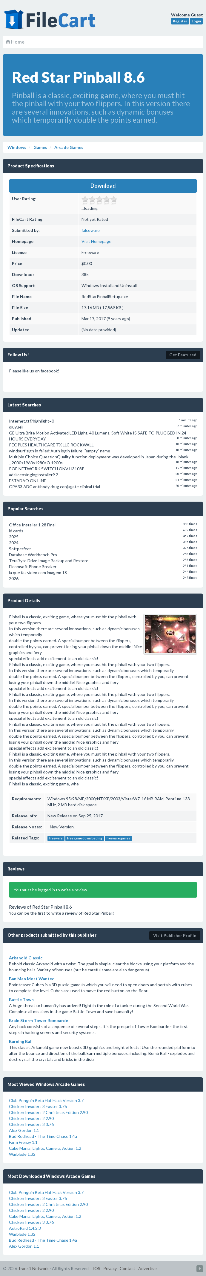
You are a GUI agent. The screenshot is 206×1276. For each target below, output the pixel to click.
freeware (55, 838)
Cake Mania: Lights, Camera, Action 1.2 (45, 1148)
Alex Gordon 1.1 (24, 1130)
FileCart (51, 22)
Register (180, 21)
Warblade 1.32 (22, 1154)
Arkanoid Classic (25, 957)
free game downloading (84, 838)
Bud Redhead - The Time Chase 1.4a (43, 1136)
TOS (96, 1268)
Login (196, 21)
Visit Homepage (96, 241)
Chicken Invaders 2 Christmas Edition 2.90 (48, 1112)
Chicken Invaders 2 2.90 (31, 1118)
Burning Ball (21, 1041)
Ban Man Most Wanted (32, 978)
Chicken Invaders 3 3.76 (31, 1124)
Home (15, 41)
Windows (16, 147)
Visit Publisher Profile (174, 935)
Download (103, 185)
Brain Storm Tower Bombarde (38, 1020)
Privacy (110, 1268)
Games (40, 147)
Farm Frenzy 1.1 (23, 1142)
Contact (127, 1268)
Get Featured (182, 354)
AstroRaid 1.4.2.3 (25, 1228)
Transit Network (33, 1268)
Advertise (147, 1268)
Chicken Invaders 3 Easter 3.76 (38, 1106)
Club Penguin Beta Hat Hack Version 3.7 (46, 1100)
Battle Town (21, 999)
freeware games (118, 838)
